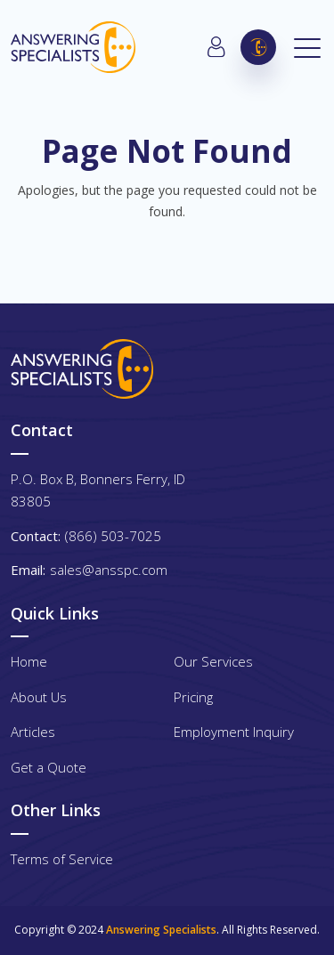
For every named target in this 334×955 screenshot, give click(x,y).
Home (29, 661)
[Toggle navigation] (308, 47)
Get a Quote (48, 767)
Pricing (193, 697)
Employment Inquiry (234, 732)
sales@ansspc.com (108, 570)
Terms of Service (62, 859)
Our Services (213, 661)
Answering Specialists (161, 929)
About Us (39, 697)
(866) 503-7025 (258, 47)
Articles (33, 732)
